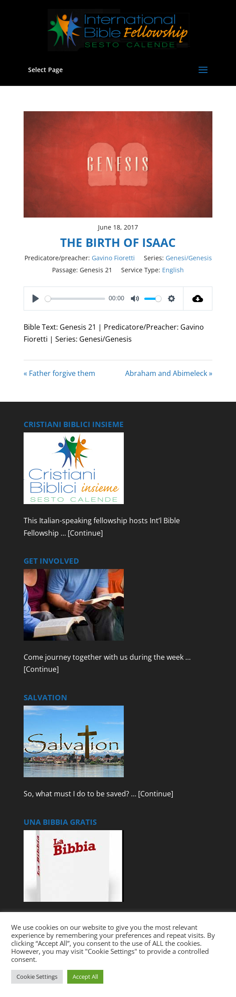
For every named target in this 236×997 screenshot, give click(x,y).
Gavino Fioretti (113, 258)
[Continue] (85, 533)
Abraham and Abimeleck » (168, 373)
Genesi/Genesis (189, 258)
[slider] (75, 299)
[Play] (35, 298)
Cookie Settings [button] (36, 977)
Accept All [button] (85, 977)
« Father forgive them (59, 373)
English (173, 270)
